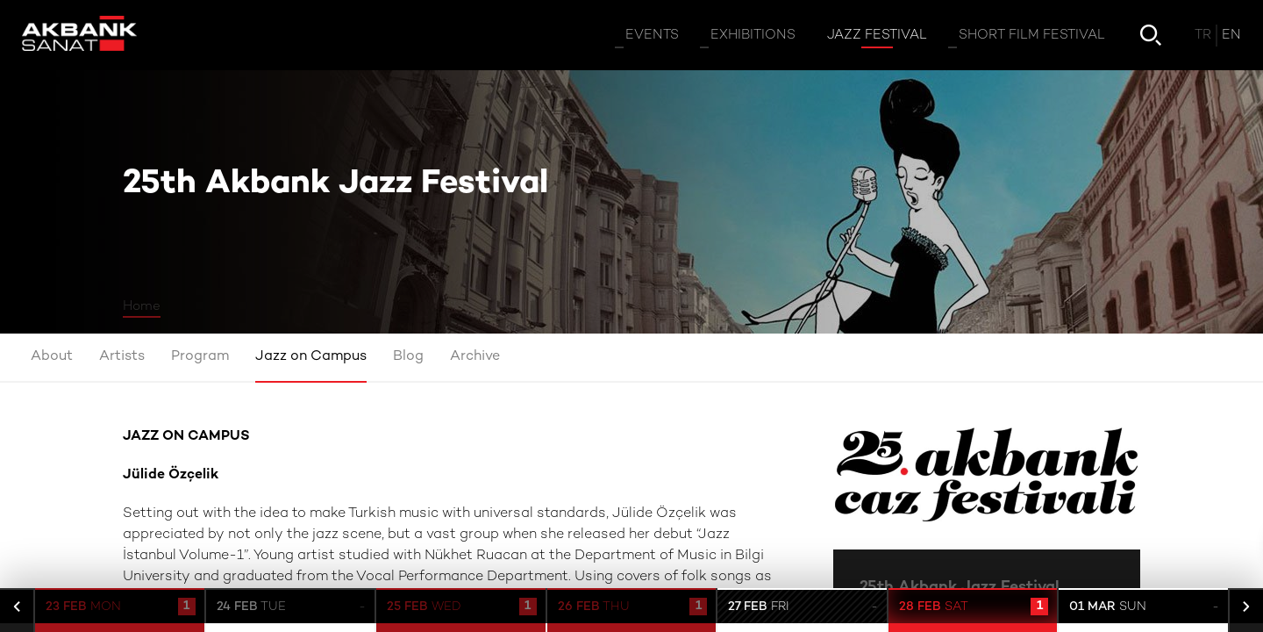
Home (142, 306)
